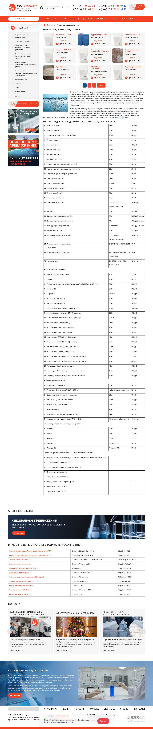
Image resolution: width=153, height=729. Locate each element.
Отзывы (114, 19)
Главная (50, 25)
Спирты (17, 88)
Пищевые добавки (21, 79)
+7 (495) (84, 5)
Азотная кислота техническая (20, 564)
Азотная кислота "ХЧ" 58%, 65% (20, 560)
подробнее (63, 41)
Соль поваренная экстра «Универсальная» (100, 51)
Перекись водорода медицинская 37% (23, 581)
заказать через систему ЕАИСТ (28, 104)
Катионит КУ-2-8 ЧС (63, 50)
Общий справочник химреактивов (21, 36)
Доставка (101, 19)
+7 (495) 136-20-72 (122, 117)
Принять (103, 721)
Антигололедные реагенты (24, 41)
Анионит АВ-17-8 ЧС (63, 35)
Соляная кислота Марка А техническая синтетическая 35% (30, 551)
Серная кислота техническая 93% (21, 586)
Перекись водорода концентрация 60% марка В (26, 577)
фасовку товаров (45, 682)
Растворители (20, 92)
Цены (63, 19)
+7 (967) (108, 9)
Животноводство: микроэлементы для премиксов (22, 47)
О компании (49, 19)
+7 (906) (84, 9)
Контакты (127, 19)
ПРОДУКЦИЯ (22, 28)
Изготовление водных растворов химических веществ (23, 56)
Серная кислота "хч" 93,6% (18, 594)
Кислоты (18, 83)
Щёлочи (17, 96)
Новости (74, 19)
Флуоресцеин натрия (133, 67)
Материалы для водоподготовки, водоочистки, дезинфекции (26, 73)
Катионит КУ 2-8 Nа (132, 35)
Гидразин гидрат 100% (99, 35)
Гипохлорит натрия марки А (19, 573)
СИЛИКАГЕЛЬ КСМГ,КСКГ (96, 68)
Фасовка (87, 19)
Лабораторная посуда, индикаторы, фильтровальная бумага (25, 64)
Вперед (101, 85)
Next (143, 631)
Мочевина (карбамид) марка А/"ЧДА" (23, 568)
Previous (9, 631)
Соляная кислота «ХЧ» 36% (19, 590)
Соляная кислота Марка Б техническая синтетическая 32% (30, 555)
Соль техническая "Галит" (132, 51)
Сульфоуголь (61, 67)
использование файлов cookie (62, 722)
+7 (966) (108, 5)
